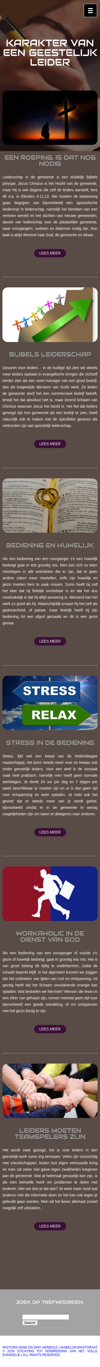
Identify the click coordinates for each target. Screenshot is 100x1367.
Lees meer (50, 253)
